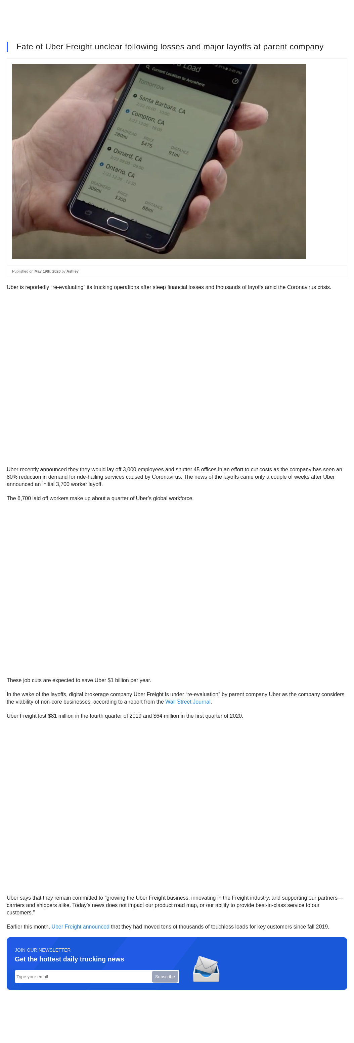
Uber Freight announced (80, 927)
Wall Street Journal (188, 702)
